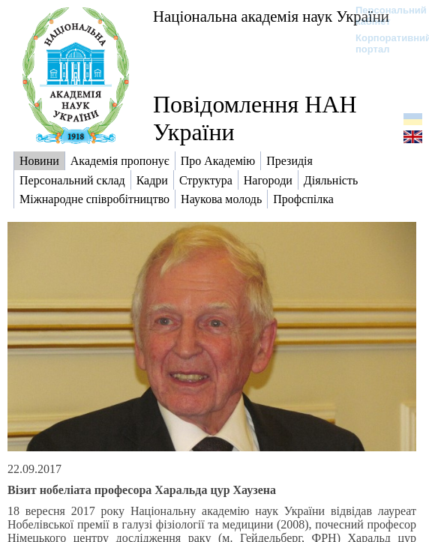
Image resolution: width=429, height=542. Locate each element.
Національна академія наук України (271, 16)
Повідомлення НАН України (255, 118)
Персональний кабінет (384, 15)
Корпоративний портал (384, 43)
